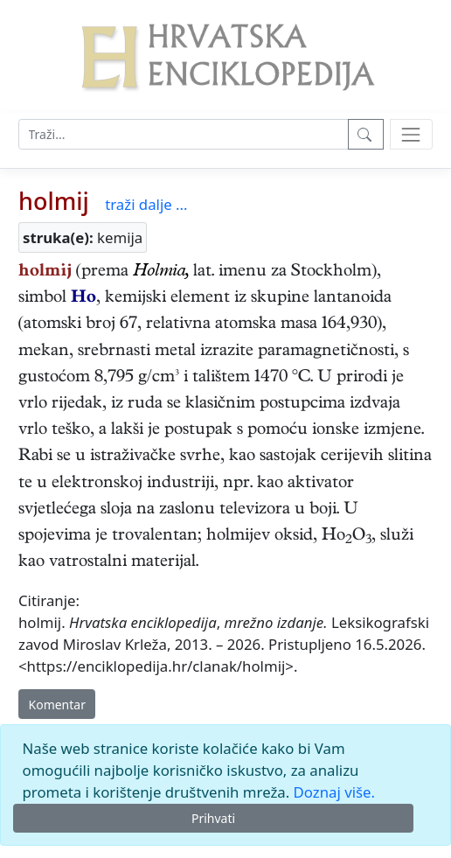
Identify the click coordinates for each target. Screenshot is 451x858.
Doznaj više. (334, 792)
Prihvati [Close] (213, 818)
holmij (53, 201)
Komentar (57, 704)
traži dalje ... (146, 204)
